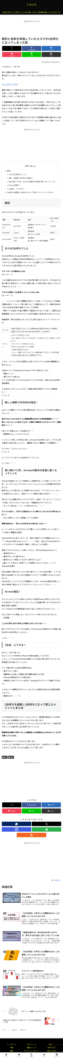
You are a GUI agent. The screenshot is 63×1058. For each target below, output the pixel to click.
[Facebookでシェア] (31, 48)
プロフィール (31, 1044)
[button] (51, 54)
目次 (27, 165)
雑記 (11, 757)
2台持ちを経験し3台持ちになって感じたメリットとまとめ (30, 192)
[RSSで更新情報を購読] (31, 835)
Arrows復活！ (14, 185)
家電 (11, 1047)
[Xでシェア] (11, 48)
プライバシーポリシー (31, 1051)
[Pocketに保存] (11, 54)
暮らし (51, 1044)
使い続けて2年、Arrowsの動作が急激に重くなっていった (32, 181)
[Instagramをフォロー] (16, 829)
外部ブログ (51, 1047)
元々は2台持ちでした (17, 174)
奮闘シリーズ (31, 1047)
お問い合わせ (51, 1051)
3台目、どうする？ (17, 188)
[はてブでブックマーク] (51, 48)
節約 (4, 757)
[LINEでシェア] (31, 54)
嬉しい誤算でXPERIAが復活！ (21, 178)
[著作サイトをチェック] (16, 824)
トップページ (11, 1044)
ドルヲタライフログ (10, 84)
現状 (9, 170)
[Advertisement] (31, 28)
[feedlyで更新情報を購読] (46, 829)
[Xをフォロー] (46, 824)
